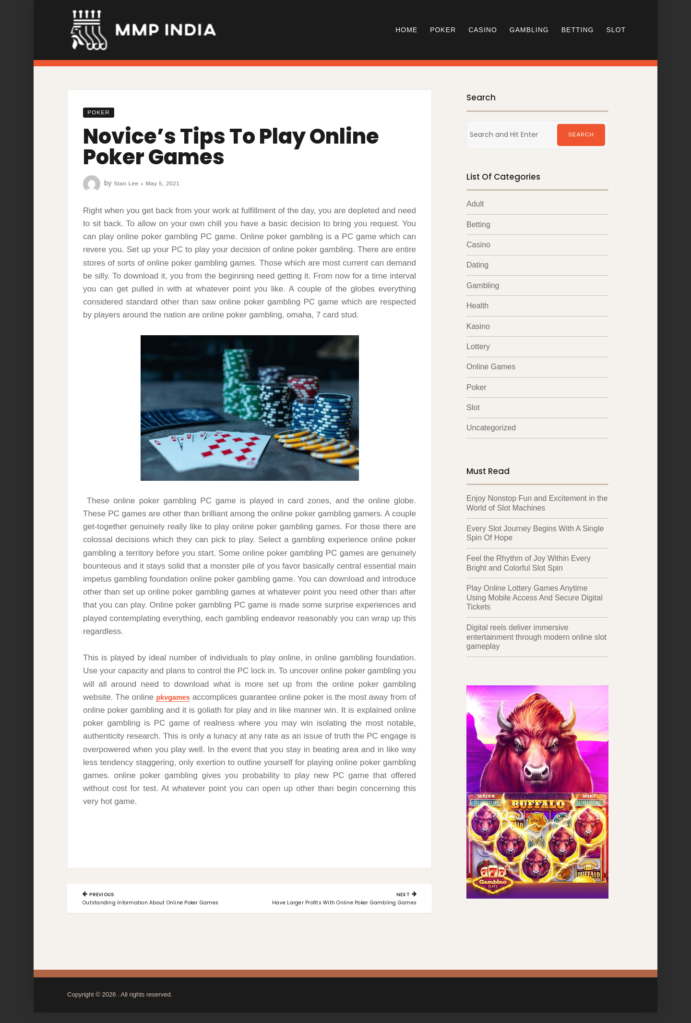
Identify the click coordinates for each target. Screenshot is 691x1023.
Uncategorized (491, 427)
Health (477, 305)
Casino (482, 30)
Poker (443, 30)
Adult (475, 204)
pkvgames (177, 697)
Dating (477, 265)
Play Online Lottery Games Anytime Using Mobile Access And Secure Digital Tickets (534, 595)
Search (581, 135)
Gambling (529, 30)
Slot (616, 30)
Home (406, 30)
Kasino (478, 326)
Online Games (490, 366)
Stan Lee (128, 183)
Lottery (478, 346)
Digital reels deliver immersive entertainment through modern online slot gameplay (536, 634)
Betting (577, 30)
